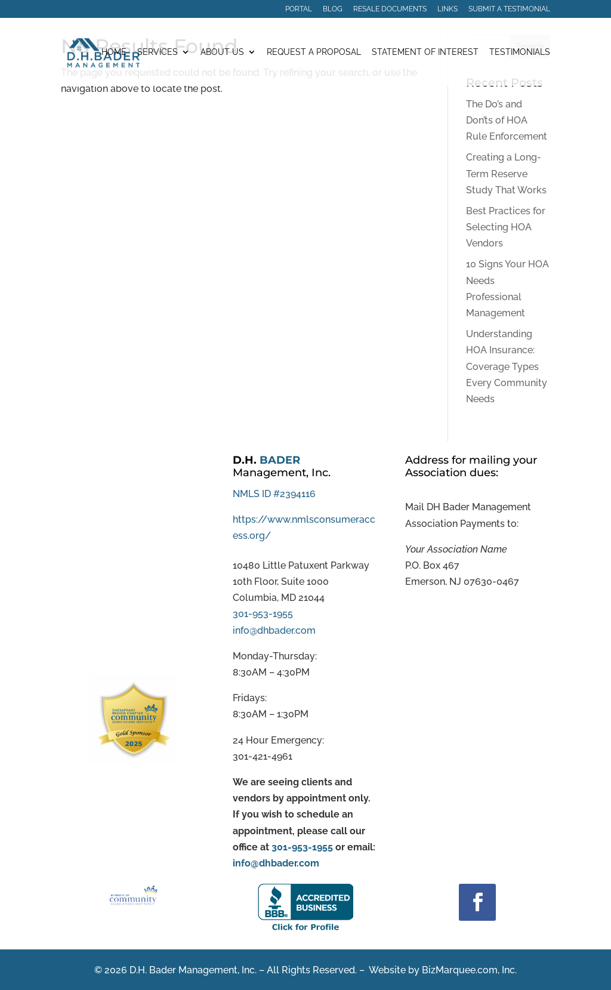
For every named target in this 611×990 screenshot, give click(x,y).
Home (113, 52)
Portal (298, 9)
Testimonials (519, 52)
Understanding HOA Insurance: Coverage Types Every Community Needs (506, 366)
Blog (332, 9)
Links (447, 9)
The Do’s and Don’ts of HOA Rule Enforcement (506, 120)
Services (157, 52)
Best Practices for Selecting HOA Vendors (505, 227)
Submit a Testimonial (509, 9)
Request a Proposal (314, 52)
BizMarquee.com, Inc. (469, 970)
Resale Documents (390, 9)
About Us (222, 52)
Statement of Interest (425, 52)
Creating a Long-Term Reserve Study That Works (506, 173)
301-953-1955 (263, 613)
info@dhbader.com (274, 630)
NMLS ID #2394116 (274, 493)
